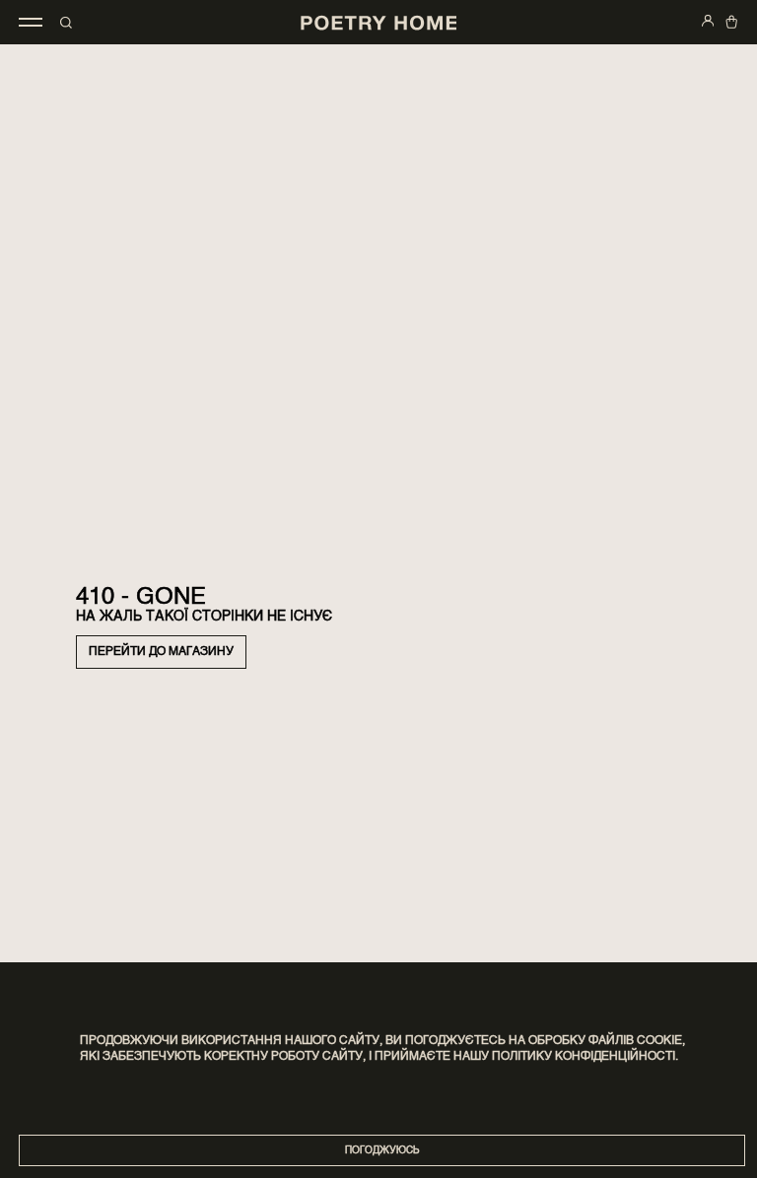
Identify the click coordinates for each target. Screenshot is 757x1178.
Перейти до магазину (161, 652)
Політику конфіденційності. (585, 1057)
